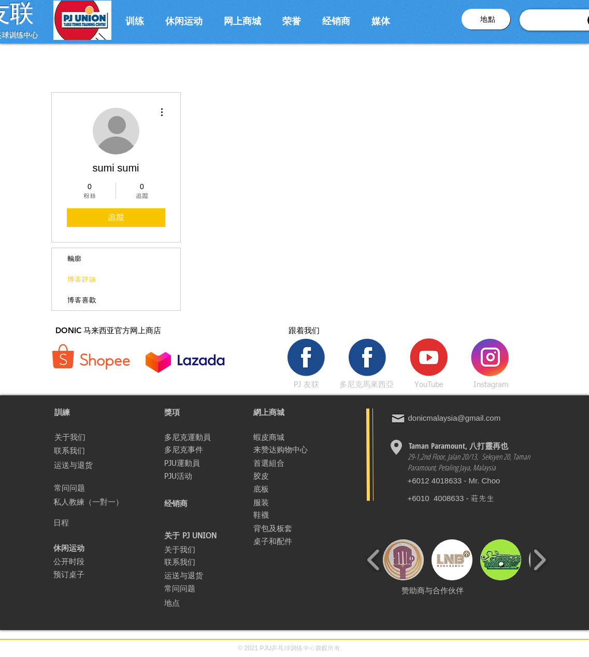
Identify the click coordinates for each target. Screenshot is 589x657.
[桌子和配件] (289, 541)
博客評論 (81, 279)
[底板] (264, 489)
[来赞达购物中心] (280, 449)
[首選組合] (293, 463)
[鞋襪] (290, 515)
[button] (135, 20)
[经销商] (201, 503)
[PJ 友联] (306, 384)
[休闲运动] (70, 548)
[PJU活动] (201, 476)
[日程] (68, 522)
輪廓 (74, 258)
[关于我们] (91, 437)
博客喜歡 (81, 300)
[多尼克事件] (186, 449)
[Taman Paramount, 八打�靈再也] (459, 445)
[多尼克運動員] (201, 437)
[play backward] (373, 560)
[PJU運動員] (184, 463)
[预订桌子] (77, 574)
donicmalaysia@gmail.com (454, 417)
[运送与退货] (90, 465)
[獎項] (201, 412)
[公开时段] (76, 561)
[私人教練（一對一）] (96, 502)
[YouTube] (429, 384)
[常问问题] (90, 488)
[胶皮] (290, 476)
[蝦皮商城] (290, 437)
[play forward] (539, 560)
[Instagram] (491, 384)
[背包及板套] (276, 528)
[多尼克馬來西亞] (367, 384)
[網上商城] (290, 412)
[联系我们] (93, 450)
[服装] (266, 502)
